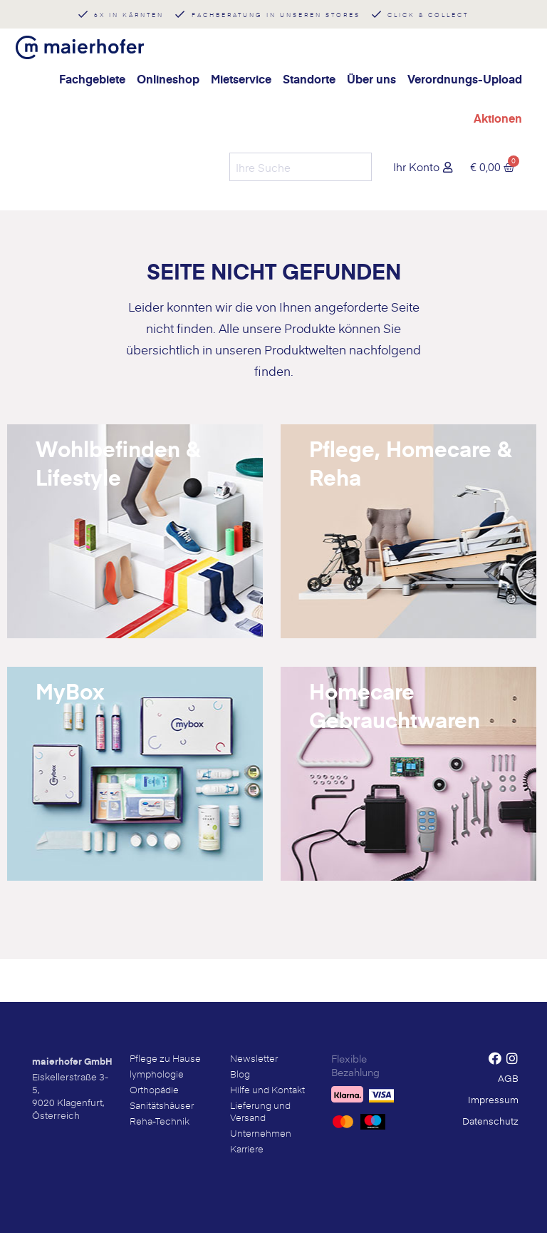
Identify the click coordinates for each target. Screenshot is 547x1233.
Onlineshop (168, 79)
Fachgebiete (92, 79)
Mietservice (241, 79)
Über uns (371, 79)
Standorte (309, 79)
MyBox (70, 691)
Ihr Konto (416, 166)
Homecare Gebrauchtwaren (394, 705)
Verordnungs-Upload (464, 79)
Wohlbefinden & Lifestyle (118, 463)
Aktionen (498, 118)
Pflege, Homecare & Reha (410, 463)
